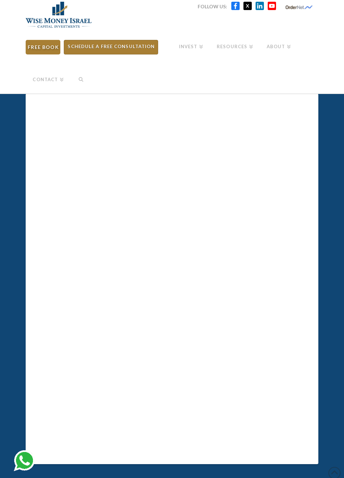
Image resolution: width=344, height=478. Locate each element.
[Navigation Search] (81, 77)
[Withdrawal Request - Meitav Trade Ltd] (170, 277)
